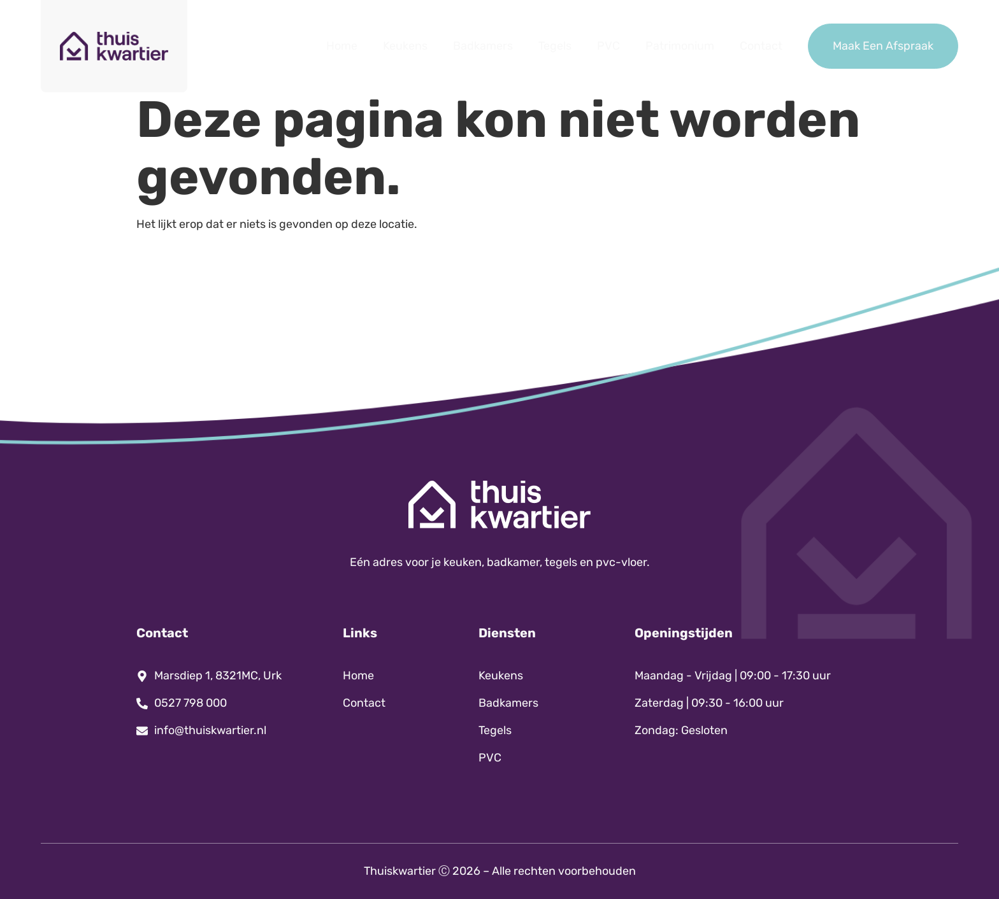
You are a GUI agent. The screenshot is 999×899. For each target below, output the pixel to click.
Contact (761, 46)
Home (341, 46)
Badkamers (483, 46)
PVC (608, 46)
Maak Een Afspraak (883, 46)
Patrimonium (679, 46)
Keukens (405, 46)
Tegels (554, 46)
